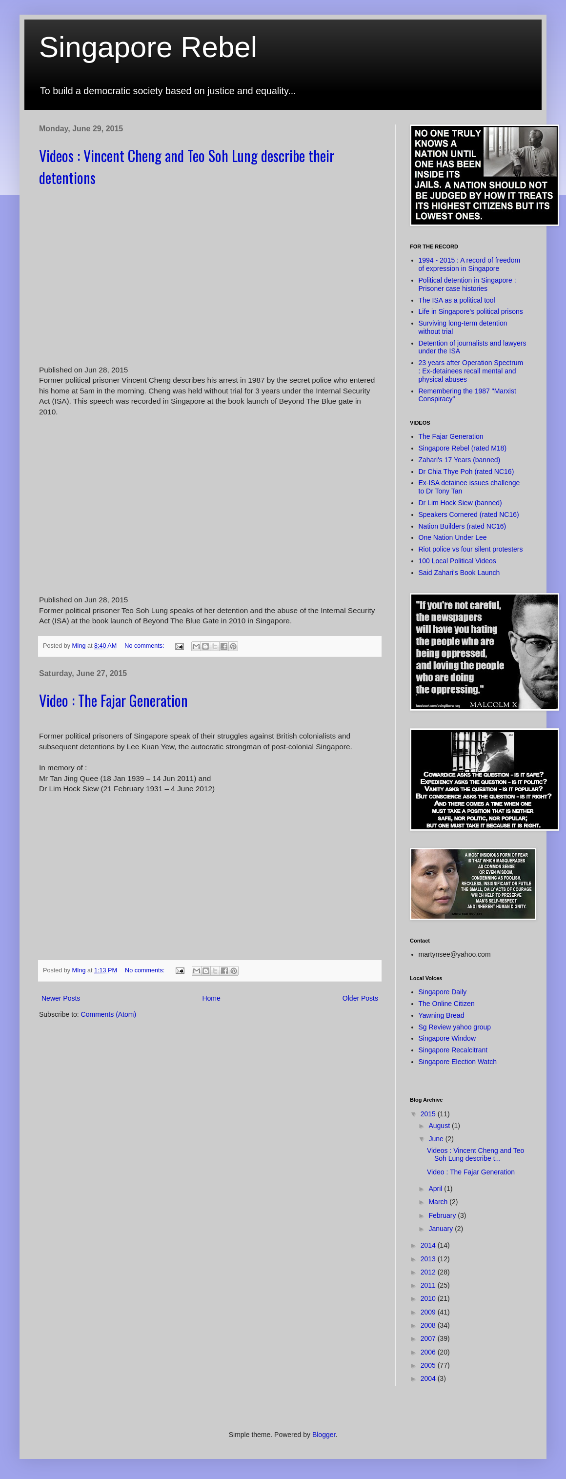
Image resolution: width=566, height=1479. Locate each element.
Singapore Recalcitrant (453, 1050)
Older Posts (360, 998)
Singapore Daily (443, 992)
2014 (429, 1245)
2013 (429, 1259)
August (439, 1126)
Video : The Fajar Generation (113, 700)
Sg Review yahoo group (455, 1027)
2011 (429, 1285)
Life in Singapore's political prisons (471, 311)
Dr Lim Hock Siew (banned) (460, 503)
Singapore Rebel (148, 47)
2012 (429, 1272)
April (436, 1188)
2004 (429, 1378)
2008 (429, 1325)
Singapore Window (447, 1038)
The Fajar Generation (451, 436)
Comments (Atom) (109, 1014)
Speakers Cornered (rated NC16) (469, 514)
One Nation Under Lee (453, 537)
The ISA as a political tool (457, 300)
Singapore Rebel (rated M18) (463, 448)
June (436, 1139)
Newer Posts (60, 998)
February (443, 1215)
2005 (429, 1365)
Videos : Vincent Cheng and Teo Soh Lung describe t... (475, 1155)
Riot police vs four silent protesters (471, 549)
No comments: (145, 645)
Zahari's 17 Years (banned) (460, 460)
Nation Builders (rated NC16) (462, 526)
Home (211, 998)
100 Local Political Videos (457, 561)
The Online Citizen (447, 1003)
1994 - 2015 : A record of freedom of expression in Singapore (470, 264)
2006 (429, 1352)
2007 (429, 1338)
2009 (429, 1312)
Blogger (323, 1434)
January (441, 1228)
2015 (429, 1114)
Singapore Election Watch (458, 1062)
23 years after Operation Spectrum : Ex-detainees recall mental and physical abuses (471, 371)
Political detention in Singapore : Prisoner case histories (467, 284)
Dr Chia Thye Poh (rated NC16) (466, 471)
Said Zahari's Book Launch (459, 572)
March (438, 1202)
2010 (429, 1298)
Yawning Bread (442, 1015)
